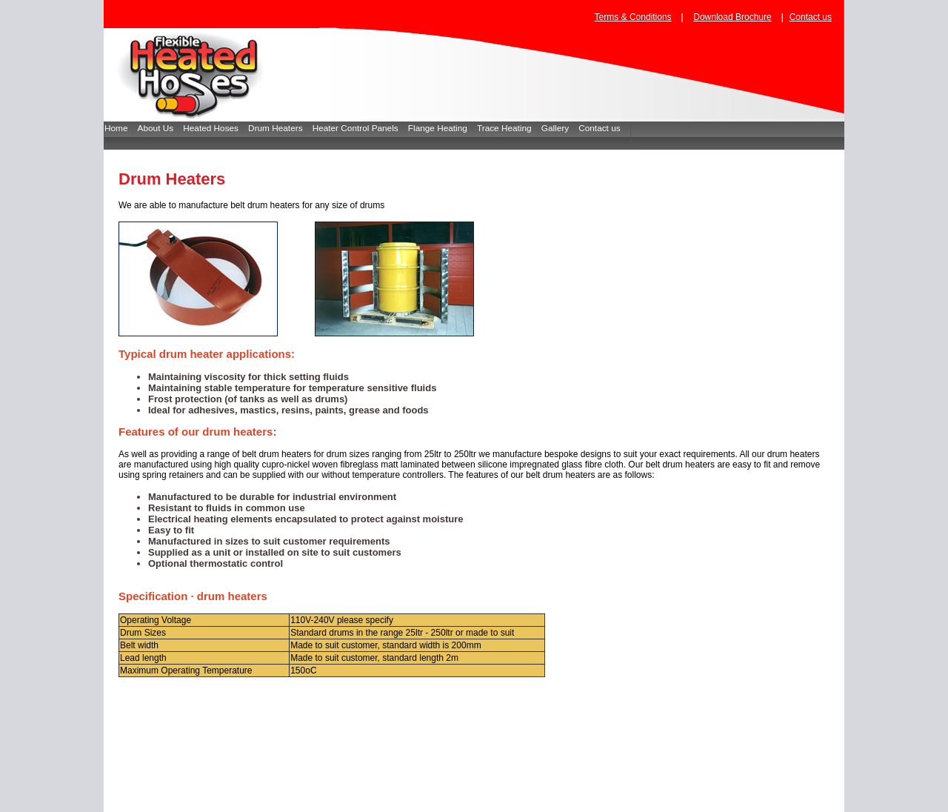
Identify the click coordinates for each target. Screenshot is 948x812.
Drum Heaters (280, 128)
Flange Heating (442, 128)
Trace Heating (509, 128)
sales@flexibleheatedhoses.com (628, 800)
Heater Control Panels (360, 128)
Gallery (559, 128)
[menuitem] (121, 135)
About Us (161, 128)
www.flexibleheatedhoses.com (501, 800)
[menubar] (367, 135)
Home (121, 128)
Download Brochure (732, 17)
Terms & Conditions (633, 17)
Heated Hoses (215, 128)
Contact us (811, 17)
